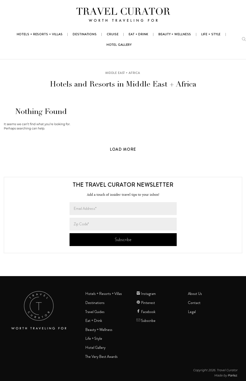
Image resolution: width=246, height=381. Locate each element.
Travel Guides (95, 311)
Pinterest (145, 302)
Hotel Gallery (95, 347)
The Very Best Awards (101, 356)
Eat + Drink (93, 320)
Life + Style (93, 338)
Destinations (95, 302)
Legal (192, 311)
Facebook (146, 311)
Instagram (146, 293)
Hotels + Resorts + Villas (103, 293)
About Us (195, 293)
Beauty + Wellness (98, 329)
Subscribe (146, 320)
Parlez (232, 375)
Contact (194, 302)
